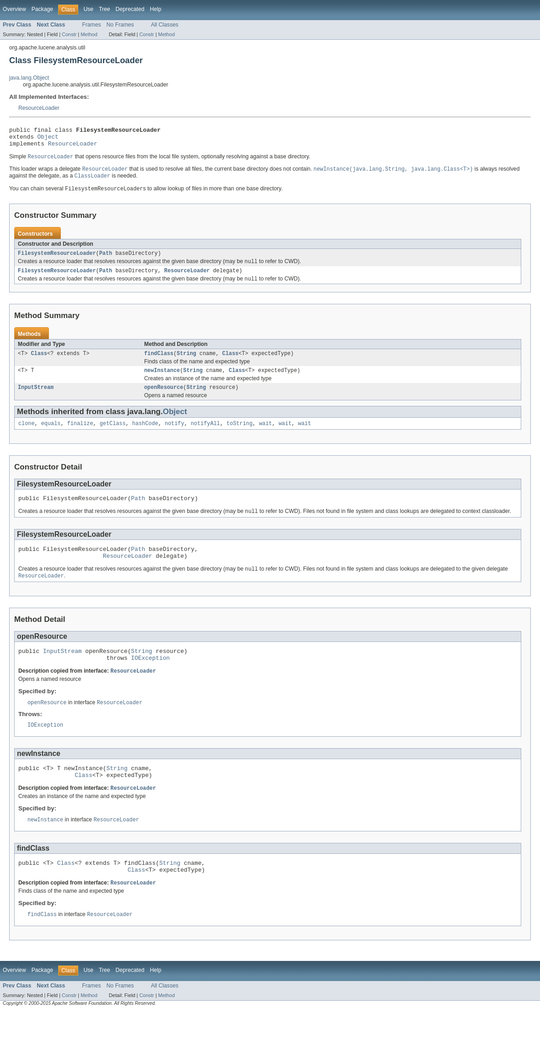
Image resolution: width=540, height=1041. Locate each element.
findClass (158, 363)
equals (51, 435)
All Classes (164, 25)
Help (155, 9)
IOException (150, 678)
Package (42, 9)
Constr (69, 34)
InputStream (36, 398)
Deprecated (130, 9)
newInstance (162, 380)
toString (240, 435)
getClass (113, 435)
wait (265, 435)
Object (48, 139)
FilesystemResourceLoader (57, 260)
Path (105, 260)
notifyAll (205, 435)
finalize (80, 435)
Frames (91, 25)
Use (88, 9)
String (186, 363)
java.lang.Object (29, 78)
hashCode (145, 435)
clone (26, 435)
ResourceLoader (38, 108)
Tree (104, 9)
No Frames (120, 25)
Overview (14, 9)
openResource (163, 398)
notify (174, 435)
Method (89, 34)
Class (39, 363)
